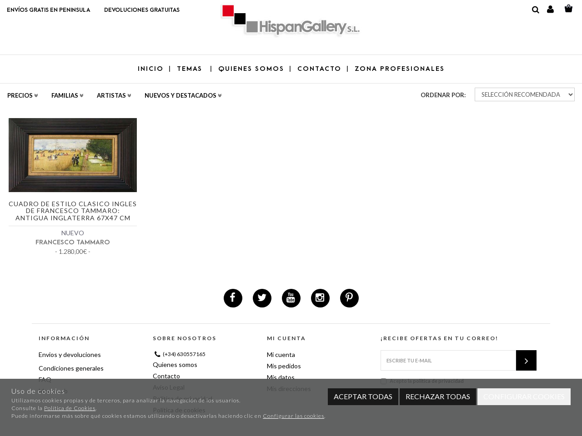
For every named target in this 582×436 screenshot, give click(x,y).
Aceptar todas (363, 396)
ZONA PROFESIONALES (400, 69)
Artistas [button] (114, 95)
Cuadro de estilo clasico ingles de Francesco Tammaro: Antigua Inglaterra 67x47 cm (73, 211)
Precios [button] (22, 95)
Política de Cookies (69, 408)
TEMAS (191, 69)
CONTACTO (319, 69)
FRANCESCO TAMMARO (72, 242)
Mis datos (281, 377)
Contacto (166, 376)
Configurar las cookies (293, 415)
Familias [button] (67, 95)
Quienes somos (175, 364)
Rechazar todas (438, 396)
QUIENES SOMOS (251, 69)
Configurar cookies (524, 396)
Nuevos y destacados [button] (183, 95)
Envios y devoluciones (70, 354)
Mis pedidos (284, 366)
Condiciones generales (71, 368)
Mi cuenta (281, 354)
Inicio (151, 69)
